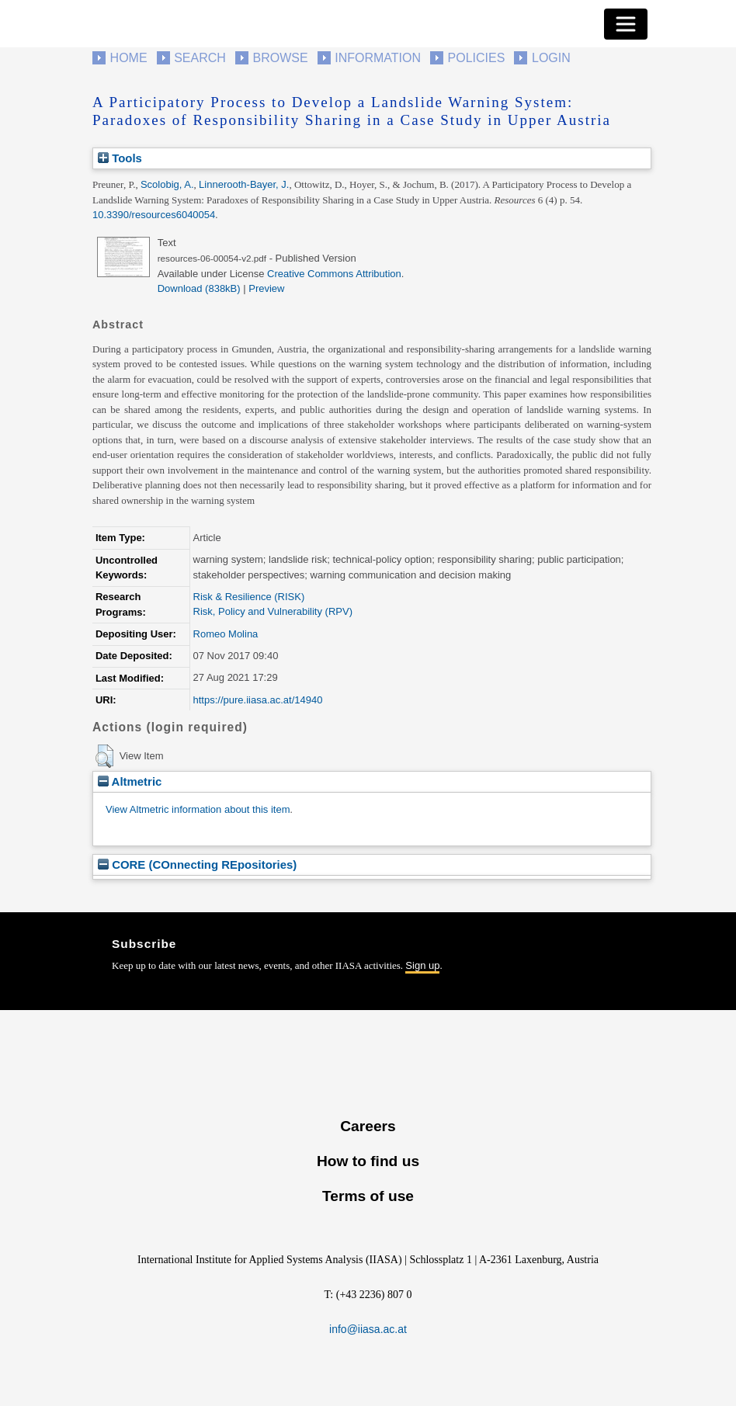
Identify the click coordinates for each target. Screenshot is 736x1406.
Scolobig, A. (167, 184)
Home (129, 57)
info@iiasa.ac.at (368, 1329)
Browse (279, 57)
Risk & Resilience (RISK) (249, 596)
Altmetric (129, 781)
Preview (266, 288)
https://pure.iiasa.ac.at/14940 (258, 700)
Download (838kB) (199, 288)
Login (551, 57)
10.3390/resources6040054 (153, 214)
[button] (104, 756)
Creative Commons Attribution (334, 273)
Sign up (422, 965)
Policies (476, 57)
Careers (367, 1126)
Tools (120, 158)
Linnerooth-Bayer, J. (244, 184)
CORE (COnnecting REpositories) (197, 864)
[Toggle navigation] (625, 24)
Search (200, 57)
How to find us (368, 1161)
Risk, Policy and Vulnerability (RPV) (272, 611)
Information (378, 57)
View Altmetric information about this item (198, 809)
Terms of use (368, 1196)
